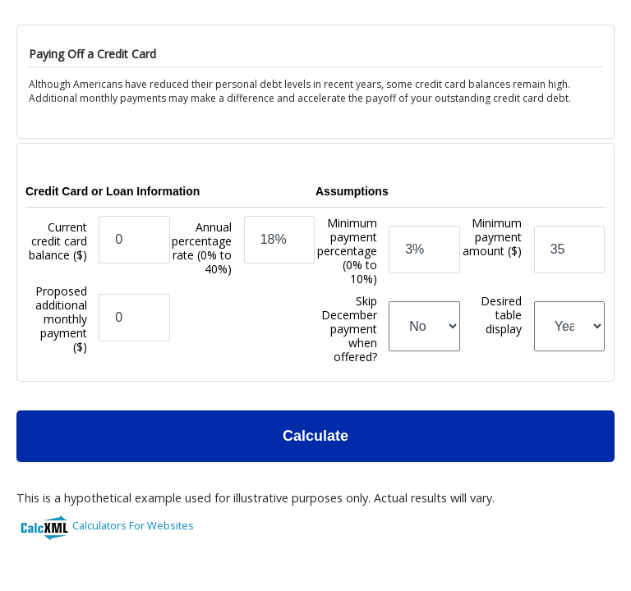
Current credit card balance (58, 255)
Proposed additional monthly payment (61, 319)
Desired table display (501, 335)
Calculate (315, 436)
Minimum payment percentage (347, 250)
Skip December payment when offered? (349, 328)
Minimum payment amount (492, 255)
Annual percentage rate (202, 248)
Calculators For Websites (133, 525)
